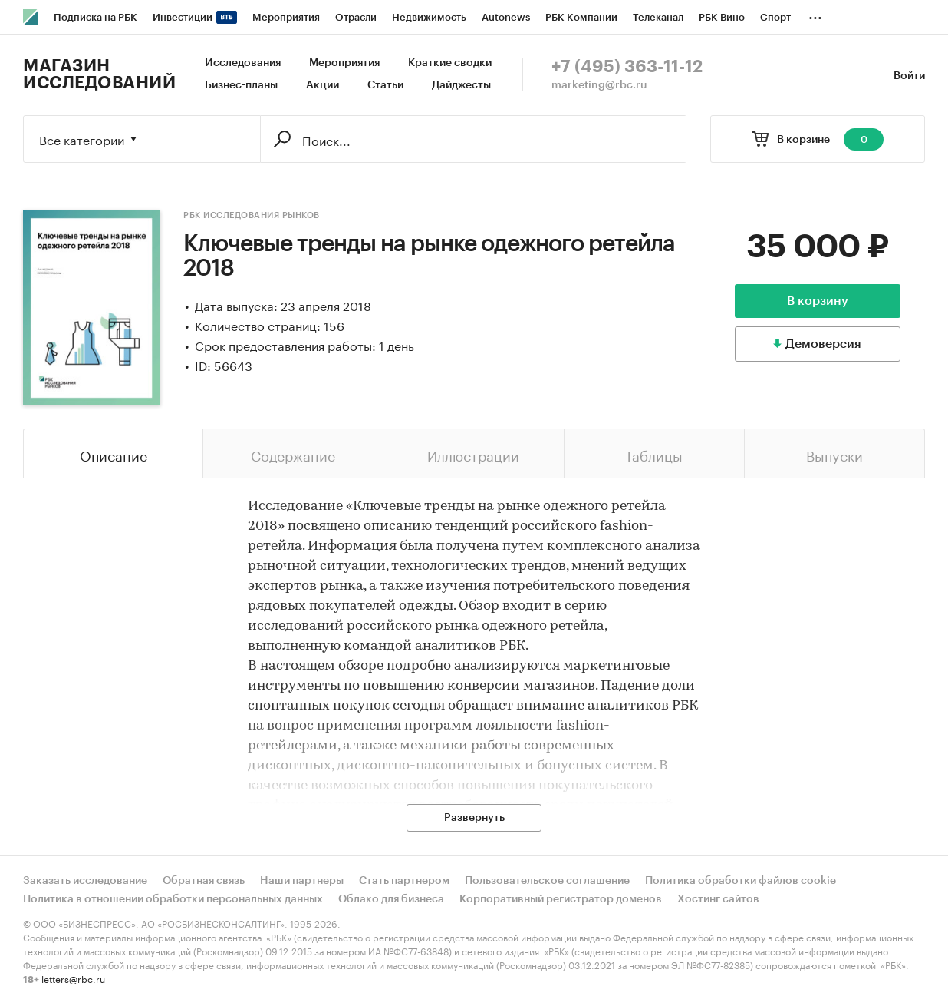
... (815, 14)
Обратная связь (204, 880)
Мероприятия (344, 63)
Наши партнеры (302, 880)
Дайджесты (461, 85)
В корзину (817, 301)
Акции (322, 85)
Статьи (385, 85)
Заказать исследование (85, 880)
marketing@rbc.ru (599, 85)
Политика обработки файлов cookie (740, 880)
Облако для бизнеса (391, 899)
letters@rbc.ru (73, 978)
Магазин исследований (99, 74)
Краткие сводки (450, 63)
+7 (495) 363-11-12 (627, 66)
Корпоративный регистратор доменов (560, 899)
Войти (909, 76)
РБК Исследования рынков (251, 215)
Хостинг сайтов (718, 899)
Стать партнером (404, 880)
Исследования (243, 63)
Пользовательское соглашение (547, 880)
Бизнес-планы (241, 85)
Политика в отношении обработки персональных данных (173, 899)
